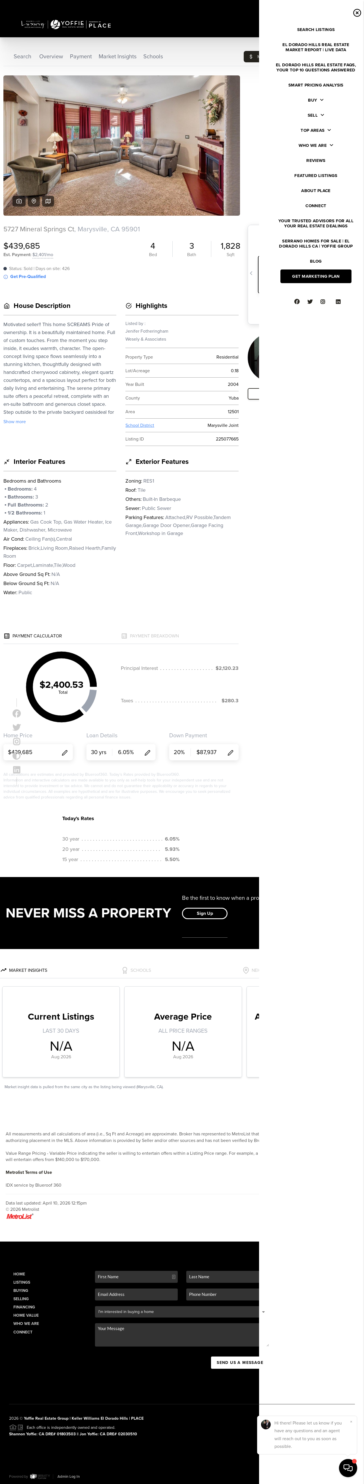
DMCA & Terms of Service (313, 1476)
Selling (21, 1298)
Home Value (26, 1315)
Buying (20, 1290)
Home (19, 1274)
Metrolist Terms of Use (29, 1172)
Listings (21, 1282)
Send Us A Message (240, 1362)
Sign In (341, 6)
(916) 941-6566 (320, 1384)
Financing (24, 1307)
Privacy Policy (273, 1476)
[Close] (351, 1421)
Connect (22, 1332)
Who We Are (26, 1323)
